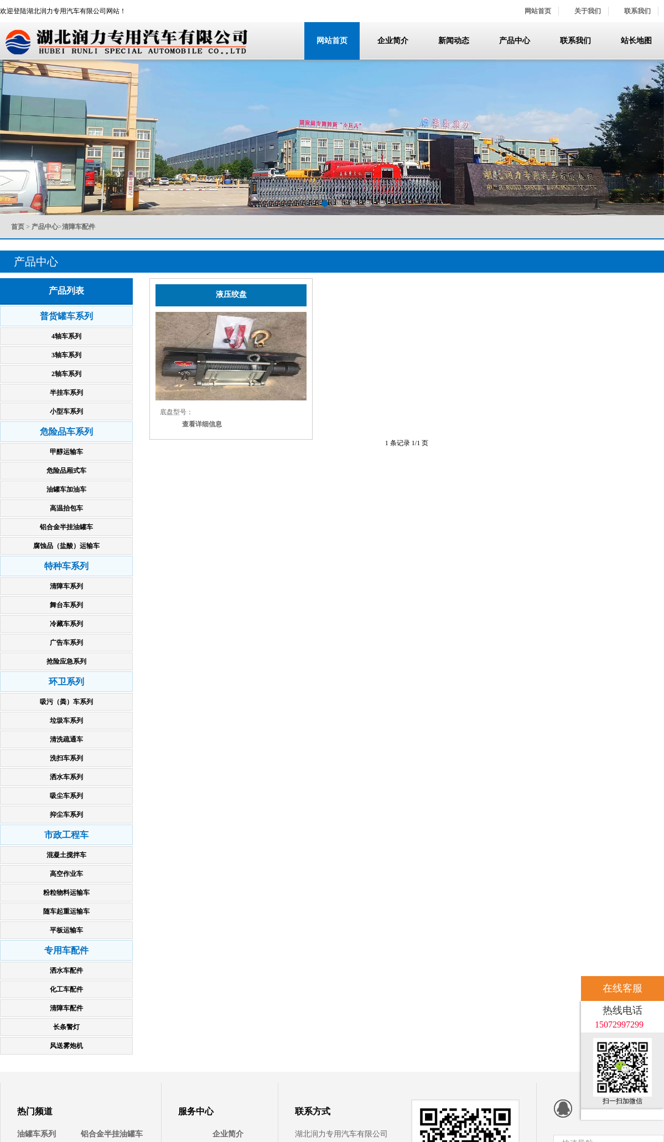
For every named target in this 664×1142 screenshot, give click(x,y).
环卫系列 (66, 681)
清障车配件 (66, 1008)
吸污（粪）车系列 (66, 702)
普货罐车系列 (66, 316)
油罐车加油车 (66, 489)
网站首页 (538, 11)
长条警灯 (66, 1027)
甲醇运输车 (66, 452)
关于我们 (587, 11)
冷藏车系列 (66, 624)
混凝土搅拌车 (66, 855)
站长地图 (636, 40)
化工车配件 (66, 989)
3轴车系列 (66, 355)
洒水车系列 (66, 777)
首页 (17, 227)
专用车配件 (66, 950)
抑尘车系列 (66, 814)
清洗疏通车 (66, 739)
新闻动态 (453, 40)
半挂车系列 (66, 393)
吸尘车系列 (66, 796)
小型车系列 (66, 411)
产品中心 (514, 40)
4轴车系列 (66, 336)
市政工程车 (66, 834)
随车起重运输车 (66, 911)
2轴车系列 (66, 374)
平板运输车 (66, 930)
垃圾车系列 (66, 720)
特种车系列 (66, 566)
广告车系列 (66, 642)
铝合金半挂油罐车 (66, 527)
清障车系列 (66, 586)
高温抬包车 (66, 508)
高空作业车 (66, 874)
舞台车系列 (66, 605)
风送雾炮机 (66, 1046)
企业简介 (392, 40)
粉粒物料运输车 (66, 892)
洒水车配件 (66, 970)
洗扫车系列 (66, 758)
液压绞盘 (231, 294)
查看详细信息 (202, 424)
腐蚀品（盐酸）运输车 (66, 546)
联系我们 (637, 11)
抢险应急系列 (66, 661)
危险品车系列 (66, 431)
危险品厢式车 (66, 470)
